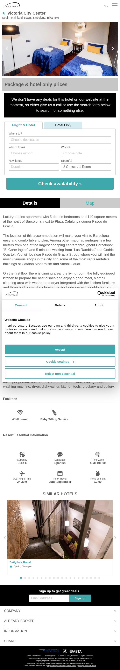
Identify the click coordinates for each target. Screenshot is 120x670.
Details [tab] (60, 305)
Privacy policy (50, 656)
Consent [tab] (21, 305)
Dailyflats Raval (20, 562)
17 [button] (87, 578)
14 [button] (74, 578)
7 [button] (46, 578)
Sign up (80, 598)
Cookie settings (60, 361)
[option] (60, 537)
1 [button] (21, 578)
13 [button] (70, 578)
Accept (60, 349)
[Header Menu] (115, 5)
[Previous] (5, 537)
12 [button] (66, 578)
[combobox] (60, 140)
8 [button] (50, 578)
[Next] (115, 537)
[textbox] (62, 139)
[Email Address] (49, 598)
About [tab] (99, 305)
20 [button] (99, 578)
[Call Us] (106, 5)
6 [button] (42, 578)
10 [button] (58, 578)
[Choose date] (86, 153)
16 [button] (83, 578)
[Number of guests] (86, 167)
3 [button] (29, 578)
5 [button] (37, 578)
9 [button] (54, 578)
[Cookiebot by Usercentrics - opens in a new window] (97, 293)
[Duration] (34, 167)
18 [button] (91, 578)
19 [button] (95, 578)
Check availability (60, 183)
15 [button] (79, 578)
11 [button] (62, 578)
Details (30, 203)
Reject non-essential (60, 373)
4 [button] (33, 578)
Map (90, 203)
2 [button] (25, 578)
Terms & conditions (34, 656)
